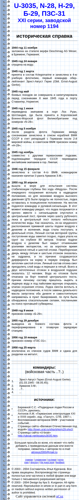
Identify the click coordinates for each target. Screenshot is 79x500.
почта (60, 460)
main (26, 462)
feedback (60, 462)
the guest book (47, 462)
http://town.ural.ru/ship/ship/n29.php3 (50, 429)
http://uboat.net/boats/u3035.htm (37, 435)
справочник (40, 460)
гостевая (52, 460)
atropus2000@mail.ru (44, 452)
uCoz (59, 496)
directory (35, 462)
